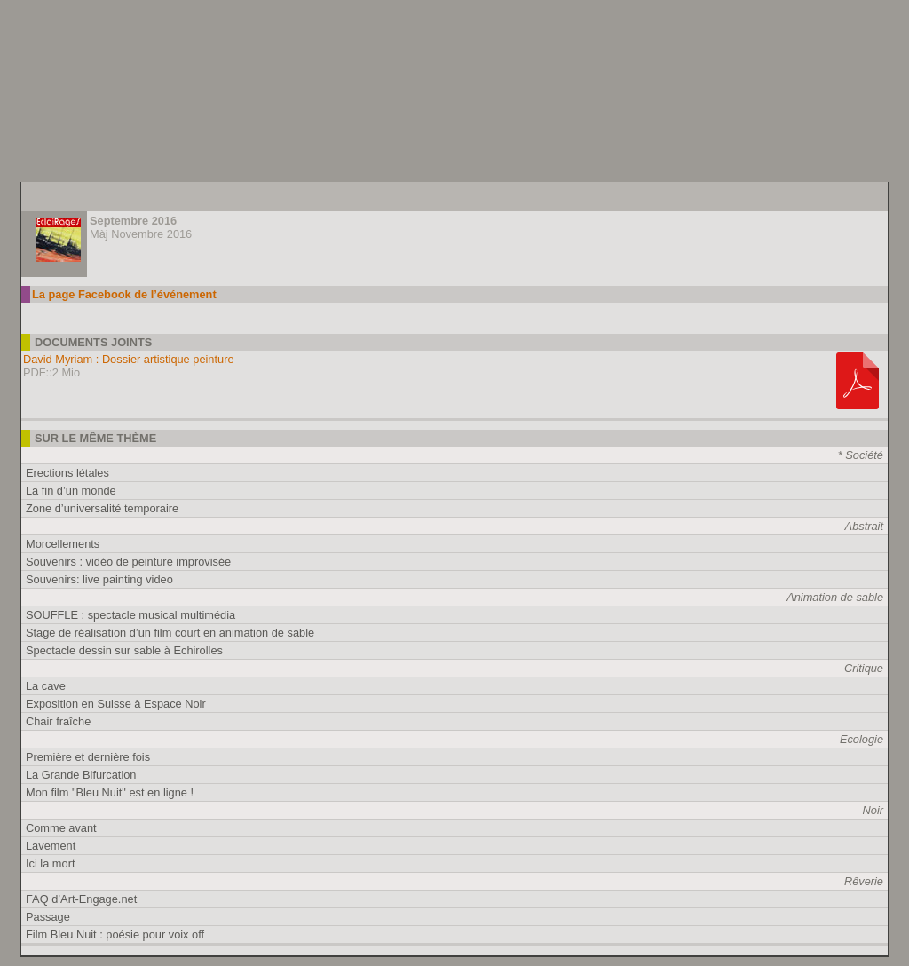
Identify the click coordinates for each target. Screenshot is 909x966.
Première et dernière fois (88, 757)
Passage (48, 916)
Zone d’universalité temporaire (102, 508)
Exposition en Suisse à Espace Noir (116, 703)
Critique (863, 668)
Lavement (50, 845)
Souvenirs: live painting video (99, 579)
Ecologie (861, 739)
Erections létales (67, 472)
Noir (873, 810)
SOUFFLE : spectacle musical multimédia (130, 615)
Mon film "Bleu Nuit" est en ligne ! (110, 792)
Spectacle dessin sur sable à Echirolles (124, 650)
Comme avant (61, 828)
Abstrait (864, 526)
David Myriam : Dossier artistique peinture (128, 359)
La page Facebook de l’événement (124, 294)
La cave (46, 686)
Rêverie (863, 881)
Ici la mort (50, 863)
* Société (860, 455)
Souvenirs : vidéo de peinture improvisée (128, 561)
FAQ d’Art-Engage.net (81, 899)
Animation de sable (834, 597)
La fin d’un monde (71, 490)
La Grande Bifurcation (81, 774)
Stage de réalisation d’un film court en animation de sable (170, 632)
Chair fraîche (58, 721)
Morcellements (62, 543)
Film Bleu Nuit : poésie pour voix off (115, 934)
